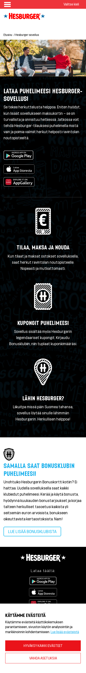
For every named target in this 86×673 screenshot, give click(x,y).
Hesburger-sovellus (27, 35)
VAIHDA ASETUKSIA (43, 658)
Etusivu (7, 35)
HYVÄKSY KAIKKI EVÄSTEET (43, 645)
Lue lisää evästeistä (65, 632)
